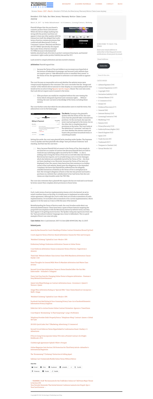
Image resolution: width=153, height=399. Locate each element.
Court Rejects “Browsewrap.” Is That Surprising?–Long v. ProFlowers (55, 313)
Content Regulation (105, 88)
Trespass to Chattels (105, 145)
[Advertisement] (111, 27)
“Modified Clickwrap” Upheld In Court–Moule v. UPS (49, 239)
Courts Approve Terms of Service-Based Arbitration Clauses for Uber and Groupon (60, 235)
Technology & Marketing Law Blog (52, 395)
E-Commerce (67, 22)
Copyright (102, 91)
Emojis (100, 104)
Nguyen (55, 89)
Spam (100, 136)
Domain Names (104, 97)
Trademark (102, 142)
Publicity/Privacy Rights (107, 129)
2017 (45, 11)
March (50, 11)
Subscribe (103, 66)
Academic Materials (83, 4)
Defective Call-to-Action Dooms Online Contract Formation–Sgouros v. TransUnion (60, 308)
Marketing (88, 22)
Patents (101, 123)
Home (40, 11)
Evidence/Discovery (105, 107)
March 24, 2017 (36, 22)
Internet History (104, 113)
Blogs (120, 4)
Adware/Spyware (104, 85)
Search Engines (104, 132)
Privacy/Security (104, 126)
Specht (61, 89)
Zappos (67, 89)
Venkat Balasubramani (52, 22)
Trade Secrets (103, 139)
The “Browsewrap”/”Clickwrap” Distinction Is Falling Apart (51, 354)
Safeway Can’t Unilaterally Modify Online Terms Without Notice (53, 359)
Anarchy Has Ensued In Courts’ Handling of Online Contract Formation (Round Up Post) (62, 230)
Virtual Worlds (103, 148)
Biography (66, 4)
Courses (98, 4)
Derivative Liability (105, 94)
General (101, 110)
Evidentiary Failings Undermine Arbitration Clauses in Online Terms (55, 244)
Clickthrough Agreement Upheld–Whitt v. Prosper (49, 343)
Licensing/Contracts (78, 22)
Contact (109, 4)
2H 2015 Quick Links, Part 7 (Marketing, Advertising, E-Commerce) (54, 324)
